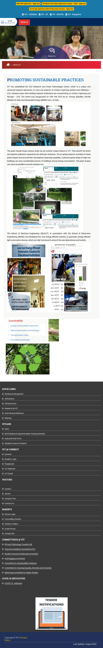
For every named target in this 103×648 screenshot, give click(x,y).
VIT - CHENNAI (29, 14)
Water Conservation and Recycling (25, 330)
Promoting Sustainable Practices (45, 79)
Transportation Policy (19, 335)
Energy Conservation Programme (24, 326)
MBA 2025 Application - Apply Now (28, 4)
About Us (17, 65)
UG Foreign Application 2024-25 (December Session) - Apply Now (51, 9)
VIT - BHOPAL (57, 14)
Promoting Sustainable (20, 340)
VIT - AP (43, 14)
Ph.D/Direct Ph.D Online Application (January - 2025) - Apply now (64, 4)
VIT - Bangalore (73, 14)
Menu (24, 22)
